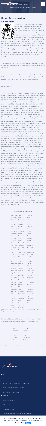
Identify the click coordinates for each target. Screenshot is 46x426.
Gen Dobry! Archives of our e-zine (13, 392)
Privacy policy (19, 423)
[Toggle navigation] (43, 4)
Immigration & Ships (9, 409)
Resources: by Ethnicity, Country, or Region (16, 383)
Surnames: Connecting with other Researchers (17, 414)
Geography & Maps (9, 400)
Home (5, 379)
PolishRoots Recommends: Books (13, 388)
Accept (28, 423)
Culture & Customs (8, 405)
